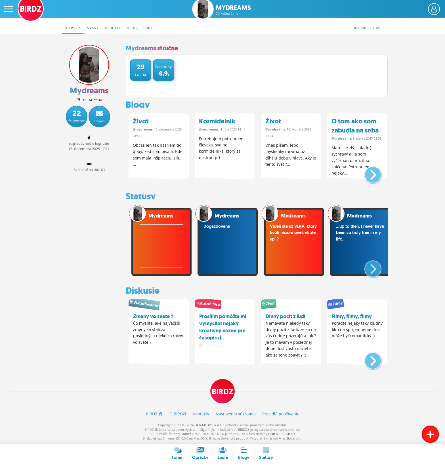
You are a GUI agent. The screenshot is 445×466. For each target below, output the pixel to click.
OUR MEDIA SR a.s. (208, 425)
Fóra (148, 28)
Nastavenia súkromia (236, 414)
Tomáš (186, 434)
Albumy (113, 28)
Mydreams (233, 10)
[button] (368, 172)
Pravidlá (280, 414)
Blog (132, 28)
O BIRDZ (177, 414)
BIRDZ (223, 391)
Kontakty (201, 414)
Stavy (93, 28)
